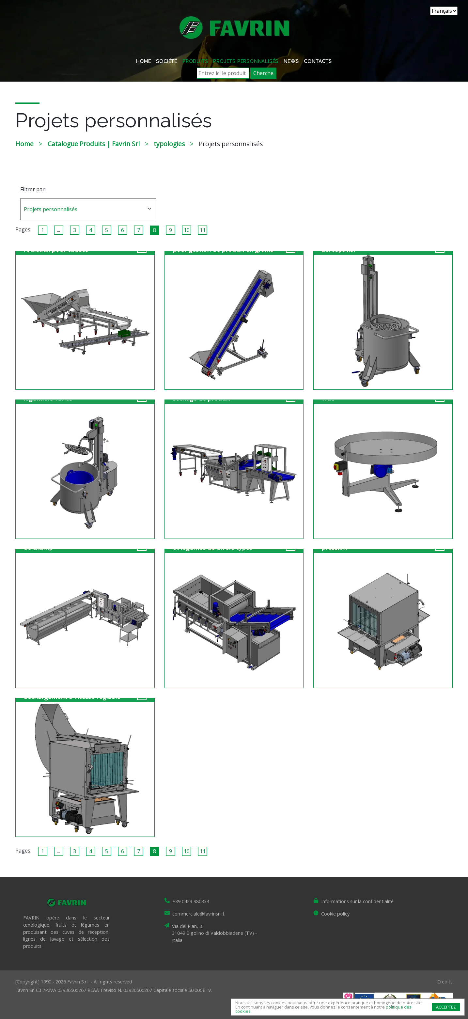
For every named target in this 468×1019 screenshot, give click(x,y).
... (58, 230)
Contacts (318, 61)
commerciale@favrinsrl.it (198, 914)
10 (187, 230)
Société (166, 61)
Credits (445, 982)
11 (203, 230)
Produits (195, 61)
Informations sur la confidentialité (357, 901)
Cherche (263, 73)
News (291, 61)
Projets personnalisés (245, 61)
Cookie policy (335, 914)
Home (143, 61)
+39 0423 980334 (190, 901)
